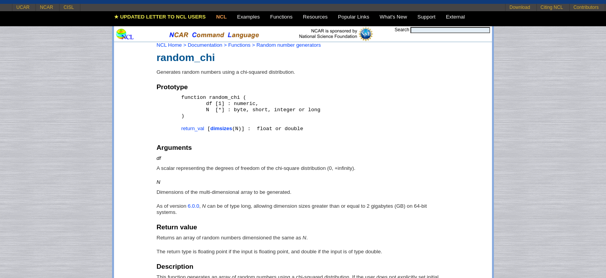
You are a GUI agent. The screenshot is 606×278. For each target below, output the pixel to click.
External (455, 17)
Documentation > (207, 45)
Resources (315, 17)
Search (402, 29)
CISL (68, 7)
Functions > (241, 45)
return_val (192, 128)
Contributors (586, 7)
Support (426, 17)
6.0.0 (193, 206)
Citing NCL (552, 7)
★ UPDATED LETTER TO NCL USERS (160, 17)
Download (519, 7)
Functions (281, 17)
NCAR (46, 7)
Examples (248, 17)
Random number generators (288, 45)
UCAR (22, 7)
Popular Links (353, 17)
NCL (221, 17)
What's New (393, 17)
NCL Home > (171, 45)
